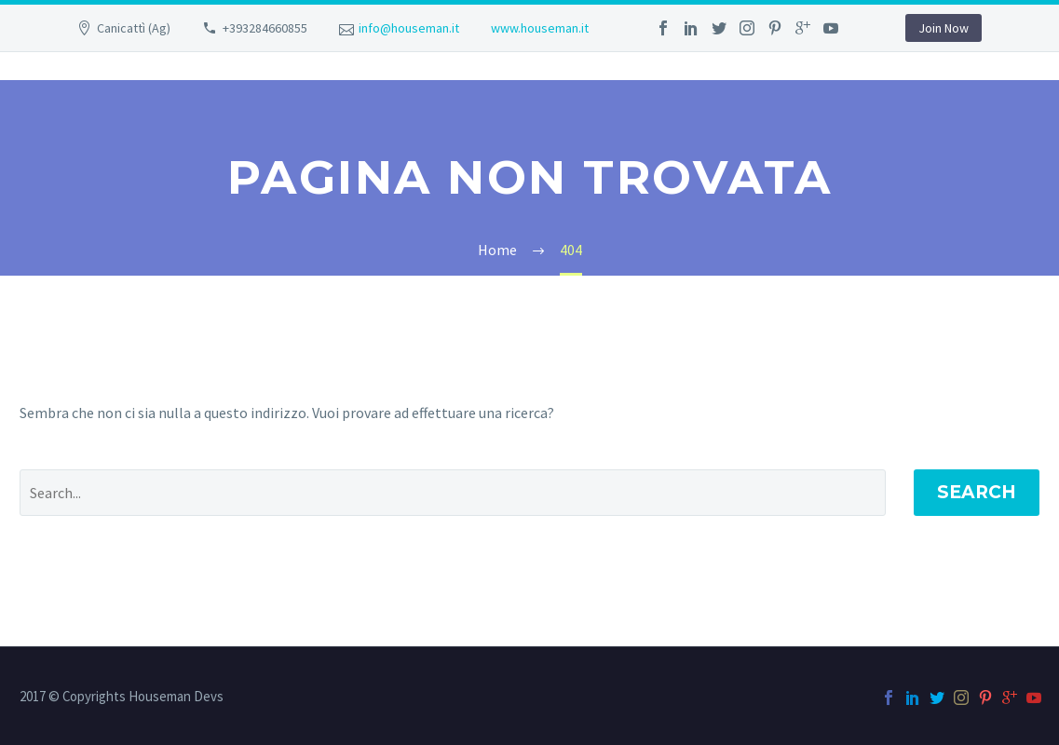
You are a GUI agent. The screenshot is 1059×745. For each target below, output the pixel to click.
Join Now (943, 28)
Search (976, 492)
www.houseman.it (540, 28)
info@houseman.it (409, 28)
